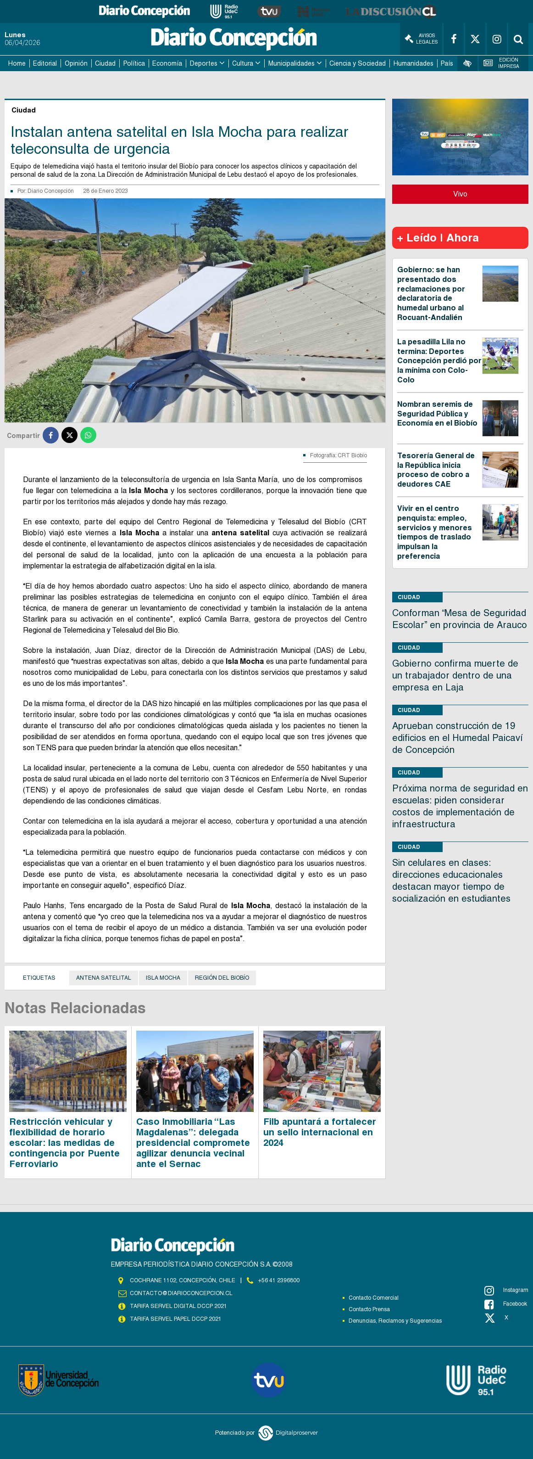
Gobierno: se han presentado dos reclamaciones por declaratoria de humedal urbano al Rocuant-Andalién (431, 293)
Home (17, 63)
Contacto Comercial (374, 1298)
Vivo (460, 194)
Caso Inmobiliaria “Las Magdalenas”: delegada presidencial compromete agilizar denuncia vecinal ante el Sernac (193, 1142)
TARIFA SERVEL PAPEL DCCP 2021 (176, 1319)
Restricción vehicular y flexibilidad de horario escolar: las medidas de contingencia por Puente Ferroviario (64, 1142)
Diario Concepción (51, 191)
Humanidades (413, 63)
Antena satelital (103, 978)
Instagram (506, 1290)
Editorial (45, 63)
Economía (167, 63)
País (447, 63)
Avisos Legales (421, 39)
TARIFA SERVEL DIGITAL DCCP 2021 (178, 1306)
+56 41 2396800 (279, 1280)
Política (134, 63)
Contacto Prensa (369, 1309)
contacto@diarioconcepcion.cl (181, 1293)
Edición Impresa (501, 63)
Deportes (203, 63)
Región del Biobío (222, 978)
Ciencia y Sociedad (357, 63)
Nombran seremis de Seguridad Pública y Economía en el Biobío (437, 414)
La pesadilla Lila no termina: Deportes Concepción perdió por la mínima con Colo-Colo (439, 360)
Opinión (76, 63)
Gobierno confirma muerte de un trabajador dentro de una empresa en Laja (455, 675)
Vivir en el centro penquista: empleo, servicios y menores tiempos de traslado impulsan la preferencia (434, 532)
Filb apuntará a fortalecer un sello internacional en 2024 (319, 1132)
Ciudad (105, 63)
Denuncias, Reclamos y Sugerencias (395, 1321)
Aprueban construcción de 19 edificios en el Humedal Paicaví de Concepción (457, 737)
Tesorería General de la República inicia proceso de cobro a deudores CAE (436, 469)
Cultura (242, 63)
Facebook (505, 1304)
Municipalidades (291, 63)
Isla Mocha (163, 978)
